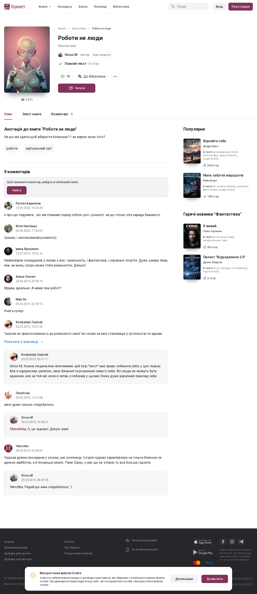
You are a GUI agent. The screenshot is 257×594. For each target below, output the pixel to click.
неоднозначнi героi (215, 240)
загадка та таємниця (234, 268)
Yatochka (22, 446)
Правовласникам (16, 547)
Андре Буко (210, 146)
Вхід (219, 6)
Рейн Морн (210, 180)
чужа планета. (228, 155)
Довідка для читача (17, 553)
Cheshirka (23, 393)
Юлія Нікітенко (26, 226)
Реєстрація (241, 6)
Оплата (69, 541)
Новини (9, 541)
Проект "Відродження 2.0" (224, 257)
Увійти (16, 190)
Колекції (100, 6)
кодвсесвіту (210, 158)
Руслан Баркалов (28, 203)
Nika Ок (21, 299)
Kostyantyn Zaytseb (29, 322)
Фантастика (79, 28)
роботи (12, 148)
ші (218, 268)
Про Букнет (72, 547)
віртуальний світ (39, 148)
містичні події (225, 237)
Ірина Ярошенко (27, 249)
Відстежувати (102, 54)
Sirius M (71, 55)
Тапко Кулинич (212, 231)
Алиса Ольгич (25, 276)
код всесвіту (211, 271)
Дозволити (215, 579)
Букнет (62, 28)
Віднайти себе (214, 141)
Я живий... (211, 226)
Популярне (194, 129)
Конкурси (65, 6)
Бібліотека (121, 6)
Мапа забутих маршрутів (223, 175)
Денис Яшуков (212, 262)
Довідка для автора (18, 559)
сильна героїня (226, 186)
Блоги (83, 6)
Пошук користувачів (78, 553)
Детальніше (184, 579)
